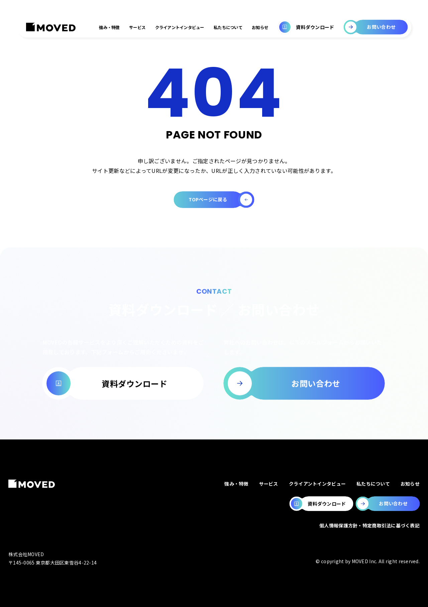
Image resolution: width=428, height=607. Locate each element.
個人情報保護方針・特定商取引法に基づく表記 (369, 525)
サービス (137, 27)
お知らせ (260, 27)
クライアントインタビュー (179, 27)
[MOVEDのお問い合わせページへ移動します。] (388, 504)
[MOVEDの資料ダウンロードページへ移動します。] (321, 504)
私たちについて (228, 27)
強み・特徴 (109, 27)
